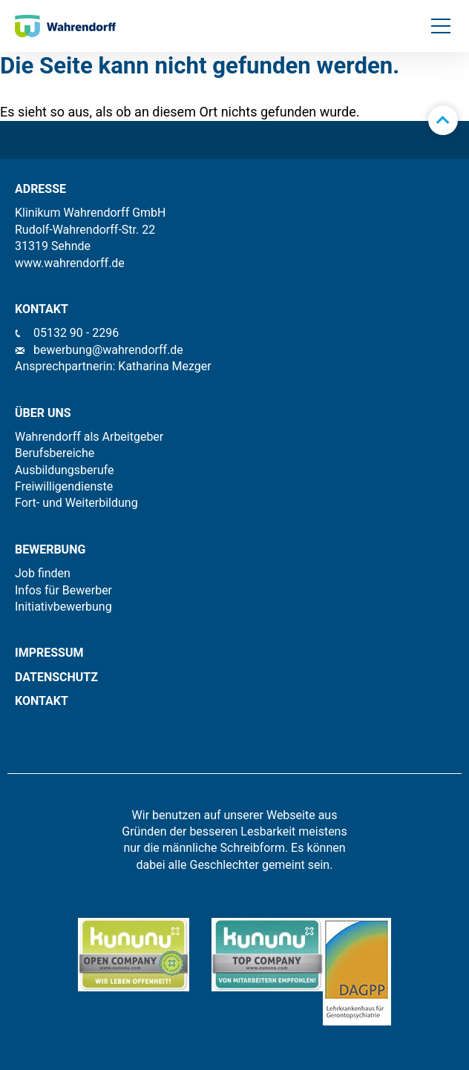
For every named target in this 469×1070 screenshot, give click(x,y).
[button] (440, 26)
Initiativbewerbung (63, 607)
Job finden (42, 573)
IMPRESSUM (49, 653)
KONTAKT (41, 701)
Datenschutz (56, 677)
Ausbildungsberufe (64, 470)
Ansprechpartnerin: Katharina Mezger (113, 366)
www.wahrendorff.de (70, 263)
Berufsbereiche (54, 453)
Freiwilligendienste (64, 486)
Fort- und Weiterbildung (76, 503)
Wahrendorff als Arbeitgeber (89, 437)
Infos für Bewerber (63, 590)
